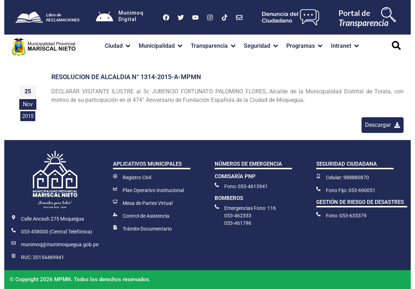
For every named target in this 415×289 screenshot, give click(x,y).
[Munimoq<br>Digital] (104, 17)
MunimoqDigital (131, 16)
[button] (118, 46)
